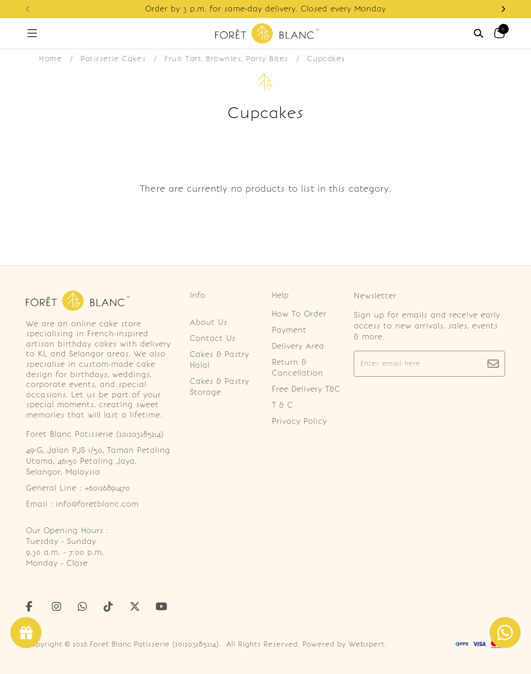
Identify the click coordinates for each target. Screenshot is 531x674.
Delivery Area (298, 346)
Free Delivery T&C (306, 389)
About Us (208, 322)
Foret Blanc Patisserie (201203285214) (154, 644)
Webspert (366, 644)
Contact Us (212, 338)
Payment (289, 330)
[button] (503, 9)
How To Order (299, 314)
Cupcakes (326, 58)
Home (50, 58)
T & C (282, 405)
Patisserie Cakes (113, 58)
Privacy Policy (299, 421)
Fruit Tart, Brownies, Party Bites (226, 58)
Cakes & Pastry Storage (219, 387)
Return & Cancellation (297, 367)
